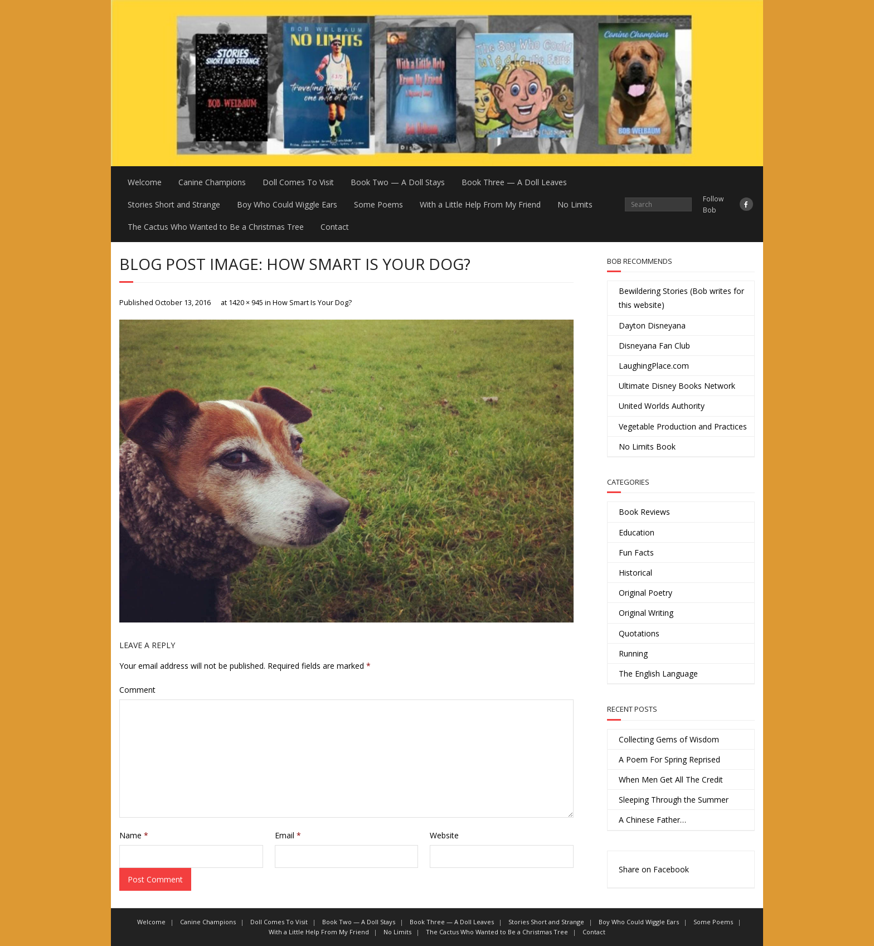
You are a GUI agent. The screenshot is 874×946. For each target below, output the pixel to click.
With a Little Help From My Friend (480, 204)
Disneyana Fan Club (654, 345)
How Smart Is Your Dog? (312, 302)
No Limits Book (647, 446)
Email (288, 835)
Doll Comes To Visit (298, 182)
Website (444, 835)
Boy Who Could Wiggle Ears (287, 204)
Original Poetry (645, 592)
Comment (137, 689)
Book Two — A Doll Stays (398, 182)
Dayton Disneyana (652, 325)
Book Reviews (644, 511)
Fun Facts (636, 552)
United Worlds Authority (662, 405)
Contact (335, 226)
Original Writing (646, 612)
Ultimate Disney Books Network (677, 385)
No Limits (575, 204)
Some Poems (378, 204)
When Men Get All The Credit (671, 779)
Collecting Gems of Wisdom (669, 739)
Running (633, 653)
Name (133, 835)
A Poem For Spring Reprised (669, 759)
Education (636, 532)
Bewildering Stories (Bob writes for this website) (681, 298)
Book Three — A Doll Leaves (514, 182)
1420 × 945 (246, 302)
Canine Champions (212, 182)
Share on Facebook (654, 869)
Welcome (145, 182)
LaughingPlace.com (654, 365)
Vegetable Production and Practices (683, 426)
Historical (635, 572)
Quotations (639, 633)
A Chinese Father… (652, 819)
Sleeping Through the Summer (674, 799)
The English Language (658, 673)
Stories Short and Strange (174, 204)
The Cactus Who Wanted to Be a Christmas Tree (216, 226)
